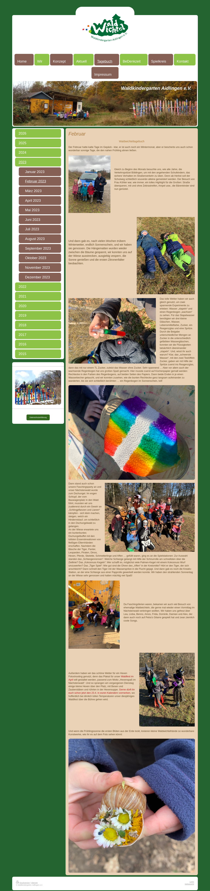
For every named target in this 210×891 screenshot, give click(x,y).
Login (192, 882)
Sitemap (34, 883)
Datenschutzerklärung (38, 417)
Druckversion (23, 883)
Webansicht (189, 884)
